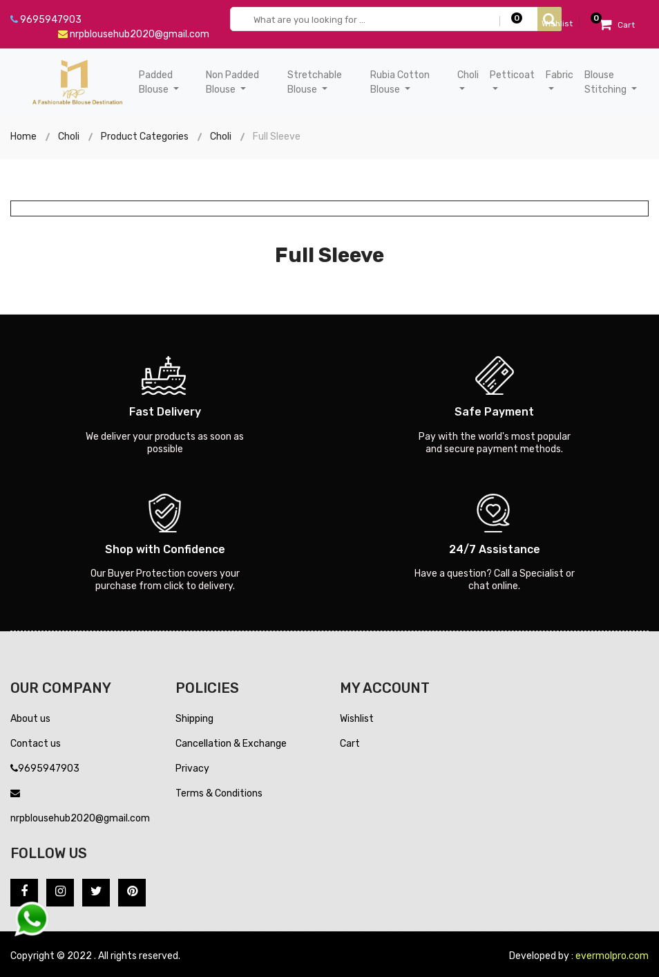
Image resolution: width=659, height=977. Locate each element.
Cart (350, 744)
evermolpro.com (612, 956)
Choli (68, 136)
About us (30, 719)
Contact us (35, 744)
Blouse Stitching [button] (606, 82)
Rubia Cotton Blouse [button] (400, 82)
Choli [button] (468, 75)
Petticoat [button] (512, 75)
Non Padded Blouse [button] (232, 82)
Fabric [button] (559, 75)
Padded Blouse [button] (156, 82)
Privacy (192, 768)
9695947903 (46, 20)
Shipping (194, 719)
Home (23, 136)
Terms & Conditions (218, 793)
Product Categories (145, 136)
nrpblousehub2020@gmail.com (133, 34)
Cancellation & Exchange (231, 744)
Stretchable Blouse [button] (314, 82)
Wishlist (357, 719)
